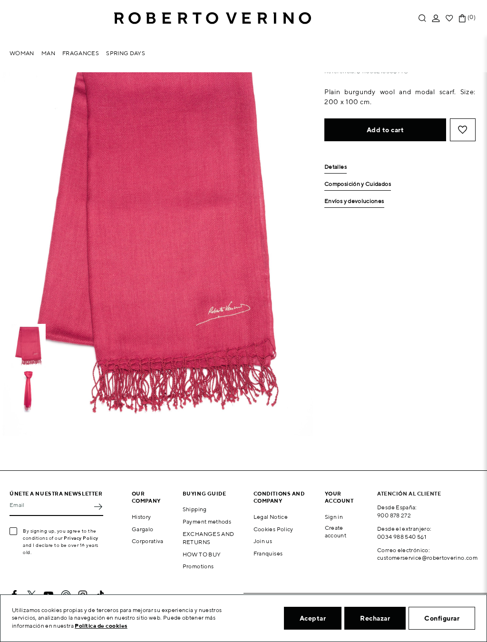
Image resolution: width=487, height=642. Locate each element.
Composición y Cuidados (357, 184)
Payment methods (207, 521)
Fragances (80, 53)
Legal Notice (270, 516)
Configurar (441, 618)
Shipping (195, 509)
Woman (22, 53)
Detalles (335, 167)
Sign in (334, 516)
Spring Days (125, 53)
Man (48, 53)
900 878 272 (394, 515)
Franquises (268, 553)
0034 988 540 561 (401, 536)
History (141, 516)
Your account (339, 497)
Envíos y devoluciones (354, 201)
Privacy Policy (81, 538)
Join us (263, 541)
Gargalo (143, 529)
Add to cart (385, 130)
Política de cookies (101, 625)
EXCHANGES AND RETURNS (208, 537)
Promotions (198, 566)
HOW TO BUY (202, 554)
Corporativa (148, 541)
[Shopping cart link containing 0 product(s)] (462, 18)
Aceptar (313, 618)
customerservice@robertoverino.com (427, 557)
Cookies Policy (273, 529)
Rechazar (375, 618)
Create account (336, 531)
